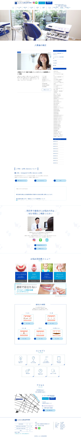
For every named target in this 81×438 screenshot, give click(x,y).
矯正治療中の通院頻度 (57, 125)
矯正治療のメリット (45, 79)
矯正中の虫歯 (56, 104)
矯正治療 (19, 52)
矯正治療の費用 (44, 83)
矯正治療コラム (68, 8)
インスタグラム (39, 181)
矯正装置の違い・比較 (57, 133)
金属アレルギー (60, 136)
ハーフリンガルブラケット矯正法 (58, 75)
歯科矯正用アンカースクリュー (58, 98)
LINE (57, 181)
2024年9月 (55, 155)
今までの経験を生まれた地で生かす (46, 359)
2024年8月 (55, 158)
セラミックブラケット (57, 72)
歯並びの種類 (56, 8)
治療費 (43, 8)
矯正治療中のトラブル (57, 122)
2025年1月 (55, 146)
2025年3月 (55, 141)
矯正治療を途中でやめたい (58, 116)
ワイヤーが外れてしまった (58, 85)
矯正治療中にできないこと (58, 119)
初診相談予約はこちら (39, 245)
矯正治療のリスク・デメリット (46, 81)
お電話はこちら (39, 249)
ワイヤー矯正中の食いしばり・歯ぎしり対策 (58, 89)
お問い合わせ (41, 2)
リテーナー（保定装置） (57, 81)
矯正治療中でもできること (58, 118)
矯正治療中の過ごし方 (57, 127)
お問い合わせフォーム (20, 181)
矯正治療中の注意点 (57, 124)
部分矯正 (55, 136)
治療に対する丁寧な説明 (58, 359)
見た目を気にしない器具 (33, 359)
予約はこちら (52, 398)
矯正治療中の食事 (56, 128)
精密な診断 (27, 370)
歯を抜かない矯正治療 (57, 95)
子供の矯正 (55, 92)
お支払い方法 (56, 71)
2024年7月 (55, 160)
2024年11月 (55, 151)
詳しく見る (25, 323)
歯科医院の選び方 (56, 97)
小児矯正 (37, 8)
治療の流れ (25, 8)
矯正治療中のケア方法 (57, 121)
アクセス (50, 8)
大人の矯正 (31, 8)
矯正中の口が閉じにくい (57, 101)
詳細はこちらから (46, 89)
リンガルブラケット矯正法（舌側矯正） (58, 83)
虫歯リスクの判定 (53, 370)
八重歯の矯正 (44, 77)
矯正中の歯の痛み (56, 103)
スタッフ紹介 (19, 8)
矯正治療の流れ (56, 112)
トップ (13, 8)
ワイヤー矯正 (44, 76)
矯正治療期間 (44, 86)
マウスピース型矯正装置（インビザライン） (58, 77)
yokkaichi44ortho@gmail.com (48, 405)
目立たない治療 (56, 100)
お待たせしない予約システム (40, 371)
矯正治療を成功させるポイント (58, 115)
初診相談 (62, 8)
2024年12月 (55, 148)
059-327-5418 (62, 6)
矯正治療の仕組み (56, 109)
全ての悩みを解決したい (20, 359)
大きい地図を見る (47, 410)
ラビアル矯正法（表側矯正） (58, 79)
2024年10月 (55, 153)
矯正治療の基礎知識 (57, 110)
